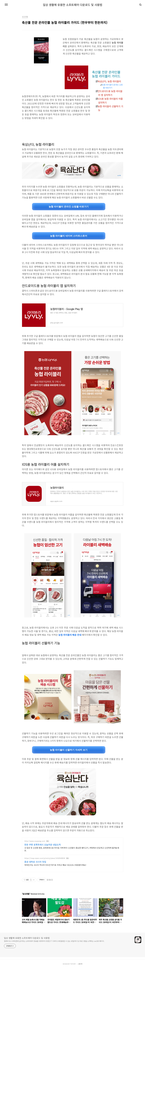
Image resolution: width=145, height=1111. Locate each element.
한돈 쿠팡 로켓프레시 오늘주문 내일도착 (42, 877)
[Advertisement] (72, 666)
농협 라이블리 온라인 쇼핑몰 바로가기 (112, 86)
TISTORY (73, 1030)
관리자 (80, 1030)
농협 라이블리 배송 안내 (69, 634)
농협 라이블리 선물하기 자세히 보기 (69, 783)
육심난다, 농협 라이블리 (109, 81)
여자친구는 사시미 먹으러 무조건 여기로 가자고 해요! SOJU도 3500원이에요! (55, 898)
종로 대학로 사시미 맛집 (35, 894)
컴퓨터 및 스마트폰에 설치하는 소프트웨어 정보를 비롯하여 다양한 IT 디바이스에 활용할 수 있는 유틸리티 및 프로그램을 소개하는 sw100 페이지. (54, 1007)
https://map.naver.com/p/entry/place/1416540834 (44, 891)
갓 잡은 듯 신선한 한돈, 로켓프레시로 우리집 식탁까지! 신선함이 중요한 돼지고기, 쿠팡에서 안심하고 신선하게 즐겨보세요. (71, 882)
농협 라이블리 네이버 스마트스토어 (68, 235)
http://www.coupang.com (34, 874)
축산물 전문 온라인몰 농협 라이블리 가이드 (106, 74)
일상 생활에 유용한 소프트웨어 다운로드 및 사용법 (72, 4)
